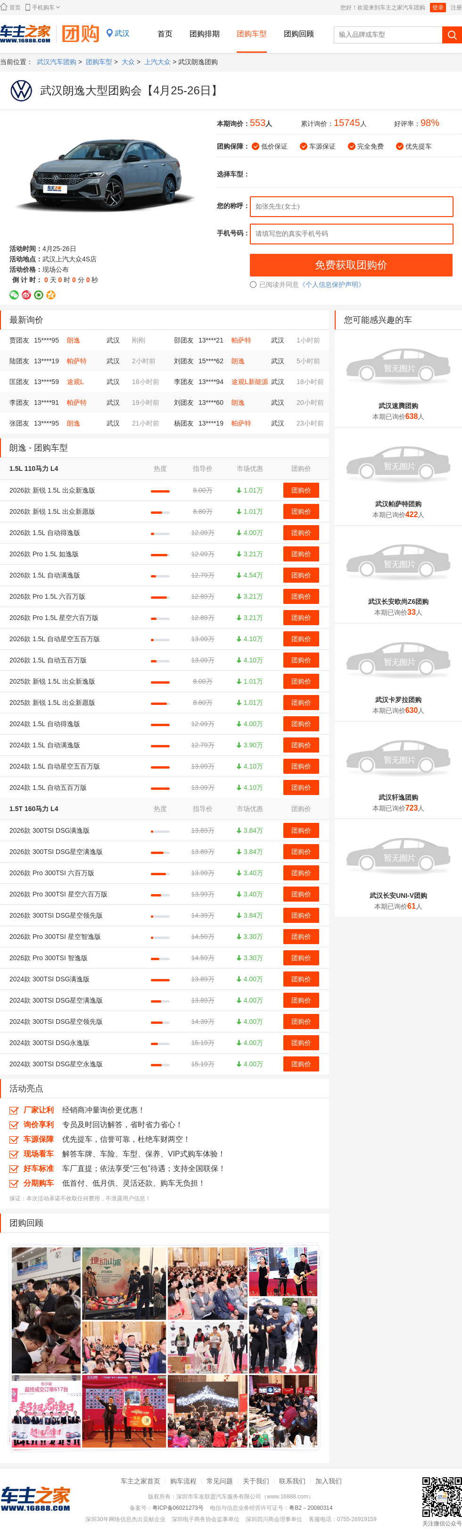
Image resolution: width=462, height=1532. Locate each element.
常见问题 (219, 1481)
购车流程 (183, 1481)
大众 (128, 62)
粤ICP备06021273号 (178, 1508)
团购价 (301, 490)
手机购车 (42, 7)
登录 (438, 7)
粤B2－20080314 (310, 1508)
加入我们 (328, 1481)
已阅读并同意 (274, 284)
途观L (75, 381)
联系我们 (292, 1481)
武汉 (122, 33)
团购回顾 (299, 34)
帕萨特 (241, 340)
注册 (456, 7)
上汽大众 (157, 62)
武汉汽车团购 (56, 62)
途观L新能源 (249, 381)
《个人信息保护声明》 (332, 284)
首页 (10, 7)
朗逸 (73, 340)
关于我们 (256, 1481)
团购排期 (205, 34)
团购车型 (252, 34)
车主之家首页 (140, 1481)
